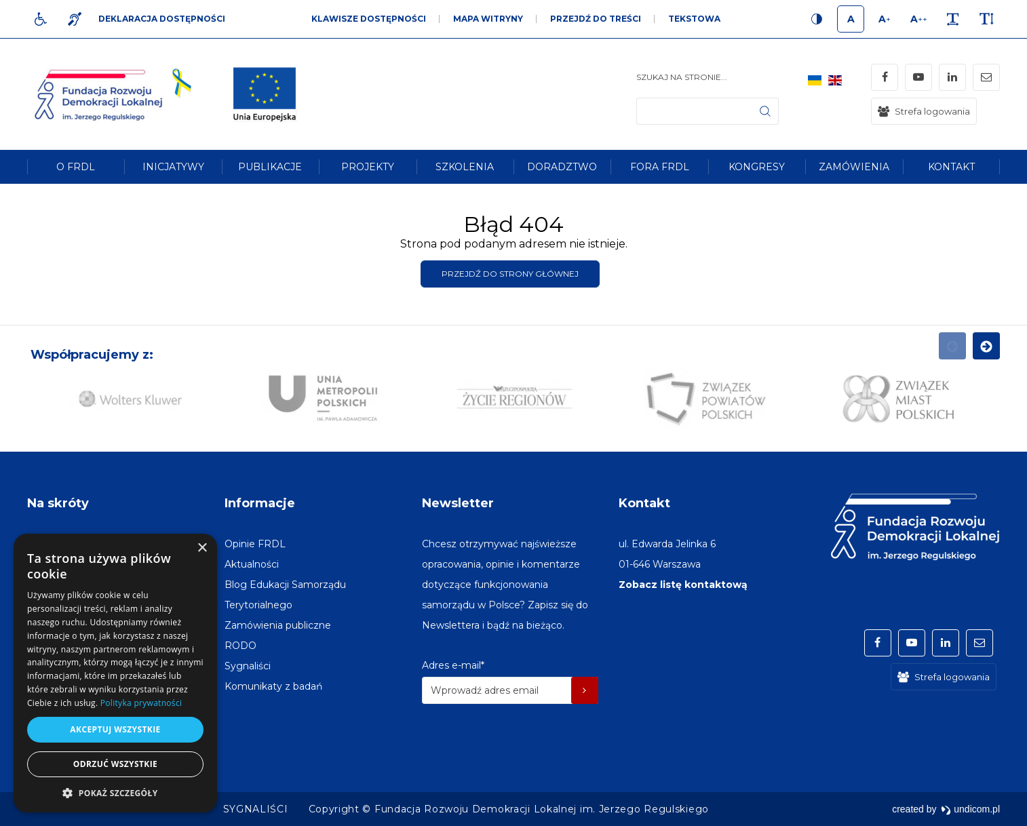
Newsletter (458, 503)
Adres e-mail (453, 665)
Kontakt (644, 503)
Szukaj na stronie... (681, 77)
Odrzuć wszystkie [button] (115, 764)
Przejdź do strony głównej (510, 274)
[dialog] (115, 673)
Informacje (260, 503)
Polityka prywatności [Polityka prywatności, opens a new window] (141, 703)
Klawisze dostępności (368, 19)
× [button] (202, 548)
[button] (115, 792)
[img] (264, 94)
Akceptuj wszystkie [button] (115, 729)
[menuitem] (75, 167)
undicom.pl (970, 809)
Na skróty (58, 503)
